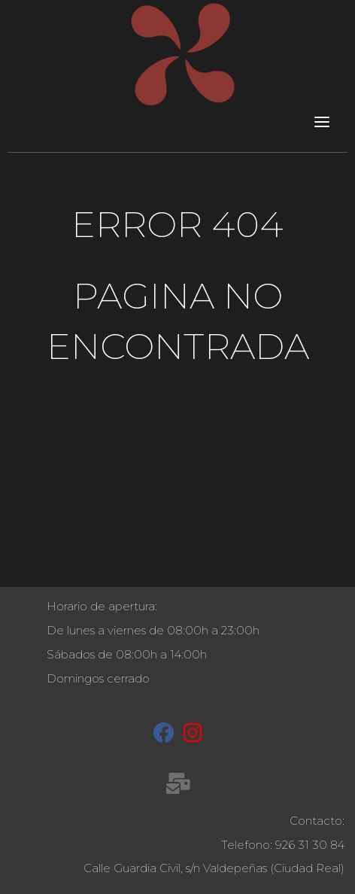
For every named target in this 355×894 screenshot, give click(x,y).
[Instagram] (193, 736)
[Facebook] (163, 736)
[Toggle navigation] (322, 121)
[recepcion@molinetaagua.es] (178, 786)
